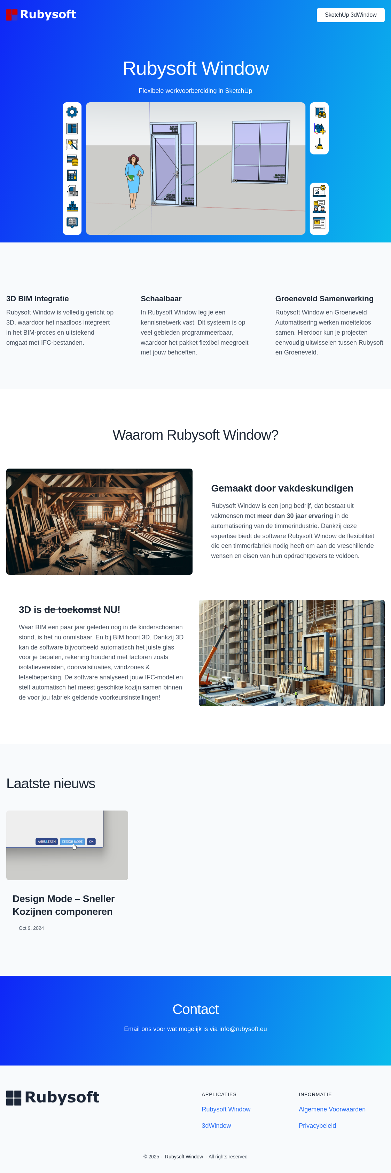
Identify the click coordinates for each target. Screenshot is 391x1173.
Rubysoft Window (226, 1109)
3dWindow (216, 1125)
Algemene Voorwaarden (332, 1109)
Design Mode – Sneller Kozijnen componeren (64, 905)
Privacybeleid (317, 1125)
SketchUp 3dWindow (351, 15)
